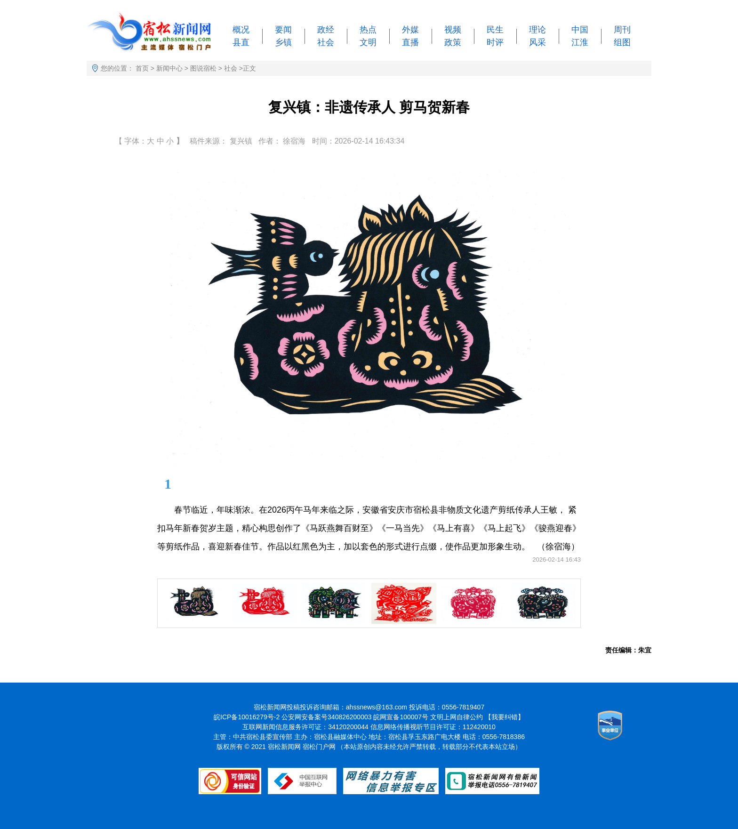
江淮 (579, 42)
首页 (142, 68)
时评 (495, 42)
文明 (368, 42)
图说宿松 (203, 68)
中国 (579, 29)
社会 (325, 42)
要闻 (283, 29)
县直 (241, 42)
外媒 (410, 29)
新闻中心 (169, 68)
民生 (495, 29)
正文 (249, 68)
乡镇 (283, 42)
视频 (452, 29)
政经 (325, 29)
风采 (537, 42)
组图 (622, 42)
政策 (452, 42)
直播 (410, 42)
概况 (241, 29)
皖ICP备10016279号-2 (247, 717)
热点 (368, 29)
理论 (537, 29)
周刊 (622, 29)
